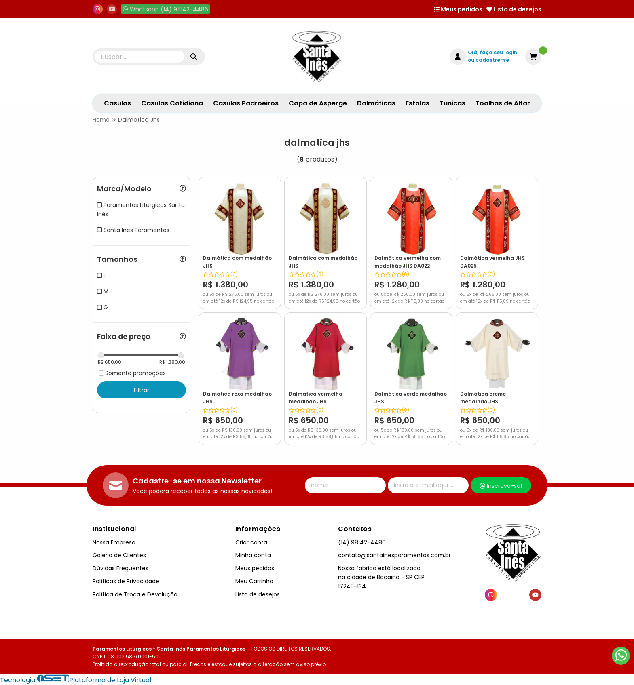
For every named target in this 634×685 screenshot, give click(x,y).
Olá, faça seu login (492, 52)
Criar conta (251, 542)
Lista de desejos (513, 9)
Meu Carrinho (254, 581)
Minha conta (253, 555)
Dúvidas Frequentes (120, 568)
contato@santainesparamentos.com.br (394, 555)
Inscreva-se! (501, 486)
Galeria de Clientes (119, 555)
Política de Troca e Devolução (135, 594)
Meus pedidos (458, 9)
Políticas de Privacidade (126, 581)
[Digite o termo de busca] (139, 57)
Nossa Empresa (114, 542)
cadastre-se (492, 60)
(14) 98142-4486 (362, 542)
